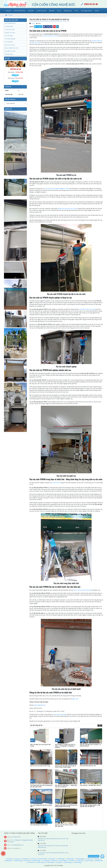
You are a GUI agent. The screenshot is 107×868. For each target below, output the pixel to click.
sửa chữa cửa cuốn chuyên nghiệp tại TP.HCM (57, 188)
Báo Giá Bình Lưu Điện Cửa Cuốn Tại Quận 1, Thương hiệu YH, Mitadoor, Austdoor (65, 746)
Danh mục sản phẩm (11, 20)
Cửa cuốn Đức (9, 42)
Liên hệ (97, 10)
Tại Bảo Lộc (89, 859)
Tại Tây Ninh (45, 860)
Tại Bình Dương (17, 860)
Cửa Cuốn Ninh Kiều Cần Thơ (88, 766)
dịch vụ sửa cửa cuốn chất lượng (82, 590)
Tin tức (76, 10)
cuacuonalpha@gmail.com (17, 845)
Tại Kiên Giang (77, 862)
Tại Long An (58, 862)
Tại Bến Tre (54, 860)
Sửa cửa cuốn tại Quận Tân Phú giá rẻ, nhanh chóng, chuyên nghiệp (65, 766)
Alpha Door (75, 699)
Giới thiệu (51, 10)
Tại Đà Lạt (97, 859)
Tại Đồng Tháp (98, 860)
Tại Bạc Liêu (79, 860)
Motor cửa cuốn (10, 45)
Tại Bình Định (69, 859)
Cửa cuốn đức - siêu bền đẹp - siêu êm (90, 785)
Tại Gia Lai (17, 859)
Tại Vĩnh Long (40, 862)
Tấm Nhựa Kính (9, 54)
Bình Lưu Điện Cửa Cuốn (11, 48)
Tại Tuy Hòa (33, 859)
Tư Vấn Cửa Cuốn (41, 10)
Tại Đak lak (25, 859)
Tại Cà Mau (71, 860)
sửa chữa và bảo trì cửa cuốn (87, 309)
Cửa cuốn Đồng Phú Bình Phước (39, 825)
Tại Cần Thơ (31, 862)
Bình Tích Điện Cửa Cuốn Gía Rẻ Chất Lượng (40, 745)
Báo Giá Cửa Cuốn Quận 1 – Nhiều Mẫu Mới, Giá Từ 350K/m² (66, 786)
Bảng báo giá (68, 10)
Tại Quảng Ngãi (79, 859)
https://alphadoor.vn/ (40, 705)
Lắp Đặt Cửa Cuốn (10, 32)
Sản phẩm (31, 10)
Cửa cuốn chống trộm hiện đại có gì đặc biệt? (41, 805)
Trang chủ (8, 10)
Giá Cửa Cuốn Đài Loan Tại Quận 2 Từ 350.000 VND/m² (90, 745)
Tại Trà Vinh (9, 859)
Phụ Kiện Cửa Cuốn (10, 51)
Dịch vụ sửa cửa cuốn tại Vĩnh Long (40, 766)
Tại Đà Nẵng (60, 859)
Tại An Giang (62, 860)
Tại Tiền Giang (49, 862)
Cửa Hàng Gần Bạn (86, 10)
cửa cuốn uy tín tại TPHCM (49, 36)
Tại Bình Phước (36, 860)
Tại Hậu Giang (67, 862)
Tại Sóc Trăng (89, 860)
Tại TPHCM (27, 860)
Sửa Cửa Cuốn (9, 35)
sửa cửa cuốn (56, 482)
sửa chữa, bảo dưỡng (59, 714)
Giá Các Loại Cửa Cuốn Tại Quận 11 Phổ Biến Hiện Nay (66, 825)
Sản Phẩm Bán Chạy (19, 10)
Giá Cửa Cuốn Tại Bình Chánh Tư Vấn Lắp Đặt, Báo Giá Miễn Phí (90, 805)
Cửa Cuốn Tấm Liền (10, 39)
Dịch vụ (59, 10)
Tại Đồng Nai (8, 860)
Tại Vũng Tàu (51, 859)
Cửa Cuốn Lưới (9, 26)
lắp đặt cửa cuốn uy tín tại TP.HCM (67, 208)
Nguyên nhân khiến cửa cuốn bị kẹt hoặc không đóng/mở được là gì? (66, 805)
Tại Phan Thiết (42, 859)
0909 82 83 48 (89, 4)
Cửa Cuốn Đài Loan (10, 23)
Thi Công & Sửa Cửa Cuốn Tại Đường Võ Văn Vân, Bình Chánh (41, 786)
